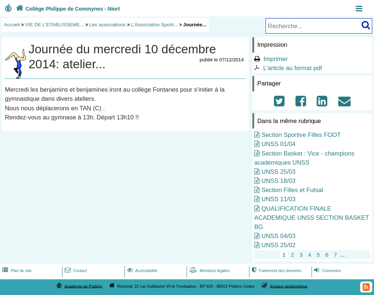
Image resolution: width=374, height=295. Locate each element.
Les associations (107, 24)
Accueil (12, 24)
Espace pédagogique (289, 286)
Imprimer (275, 58)
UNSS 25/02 (278, 245)
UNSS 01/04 (278, 144)
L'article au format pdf (292, 68)
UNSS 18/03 (278, 180)
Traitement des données (275, 270)
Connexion (327, 270)
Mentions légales (209, 270)
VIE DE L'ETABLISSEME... (54, 24)
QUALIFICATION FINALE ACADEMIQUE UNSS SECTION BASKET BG (311, 217)
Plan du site (16, 270)
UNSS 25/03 (278, 171)
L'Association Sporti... (154, 24)
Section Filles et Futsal (292, 190)
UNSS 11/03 (278, 199)
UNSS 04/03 (278, 236)
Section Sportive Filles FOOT (301, 134)
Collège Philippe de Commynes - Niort (67, 9)
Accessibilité (141, 270)
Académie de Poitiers (83, 286)
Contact (75, 270)
